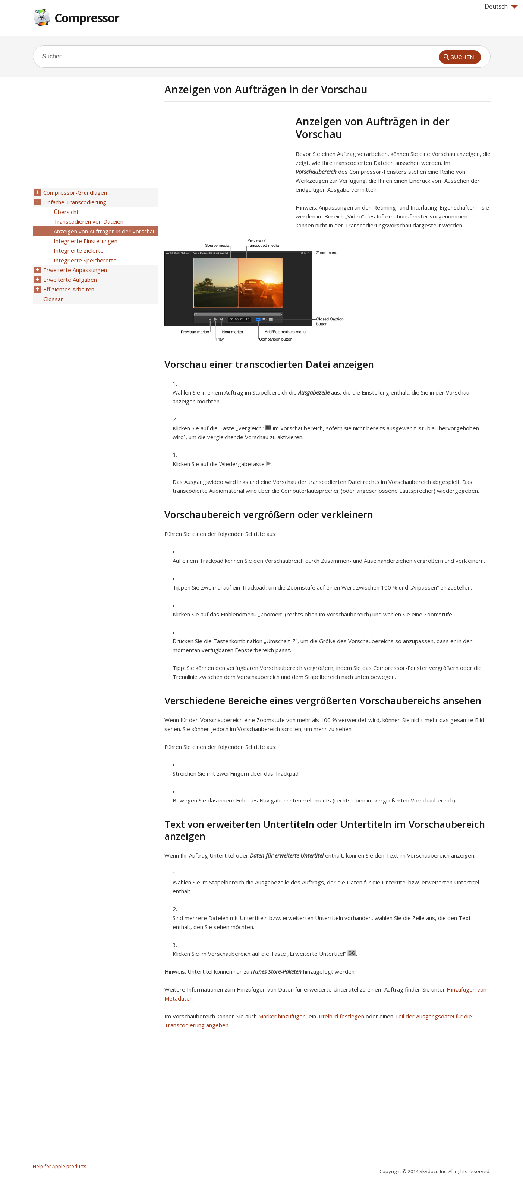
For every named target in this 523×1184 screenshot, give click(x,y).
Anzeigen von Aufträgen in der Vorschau (105, 231)
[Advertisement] (227, 167)
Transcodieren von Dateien (88, 221)
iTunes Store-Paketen (276, 971)
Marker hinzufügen (282, 1016)
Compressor (86, 18)
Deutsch (501, 6)
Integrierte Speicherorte (85, 260)
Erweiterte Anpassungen (75, 270)
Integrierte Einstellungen (85, 241)
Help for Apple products (59, 1166)
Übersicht (66, 212)
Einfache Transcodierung (74, 202)
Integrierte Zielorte (79, 250)
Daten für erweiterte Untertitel (287, 855)
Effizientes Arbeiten (68, 289)
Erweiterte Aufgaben (70, 279)
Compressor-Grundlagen (75, 192)
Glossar (53, 299)
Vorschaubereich (316, 171)
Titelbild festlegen (341, 1016)
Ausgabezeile (314, 392)
